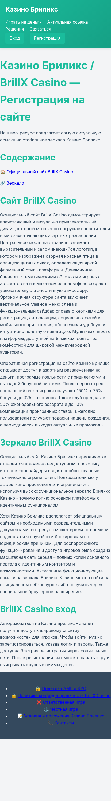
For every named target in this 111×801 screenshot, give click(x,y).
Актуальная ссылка (67, 22)
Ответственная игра (64, 702)
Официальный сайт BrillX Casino (40, 171)
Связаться (40, 29)
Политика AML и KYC (64, 688)
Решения (14, 29)
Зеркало (15, 183)
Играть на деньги (23, 22)
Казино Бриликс (31, 9)
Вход (15, 38)
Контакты (64, 722)
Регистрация (47, 38)
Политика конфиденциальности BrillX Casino (64, 695)
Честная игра (64, 709)
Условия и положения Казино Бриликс (64, 715)
